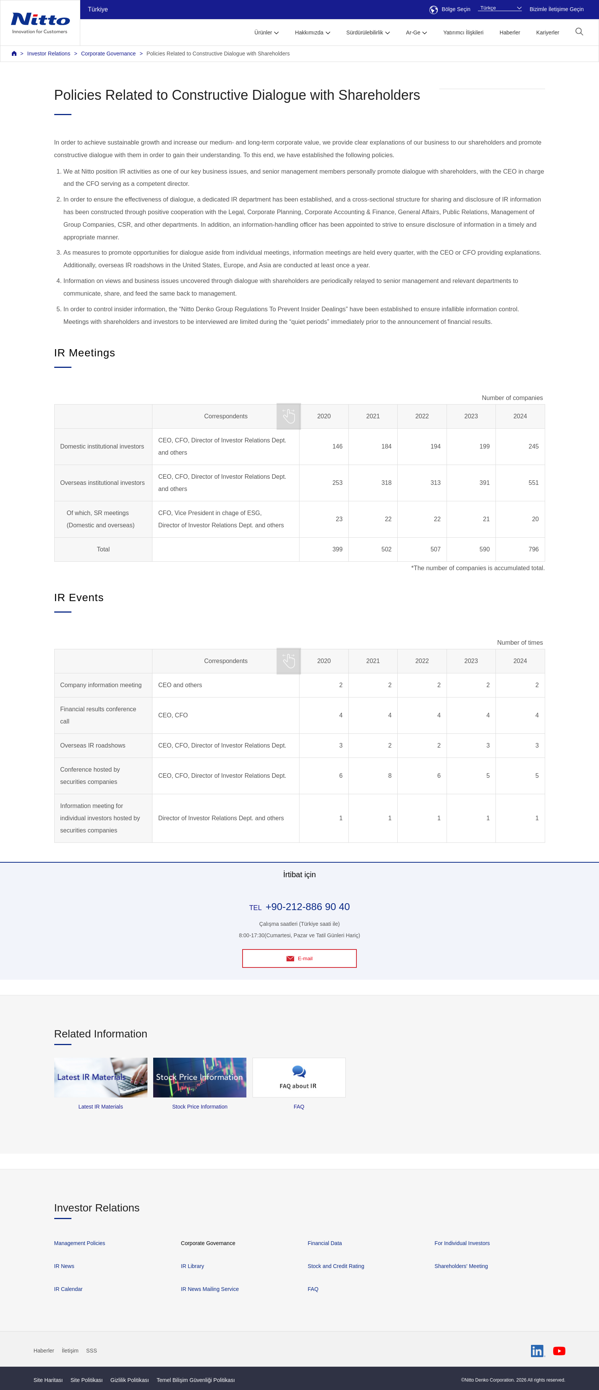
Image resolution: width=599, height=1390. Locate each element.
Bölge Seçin (449, 9)
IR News (64, 1266)
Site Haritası (48, 1380)
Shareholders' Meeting (461, 1266)
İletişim (70, 1351)
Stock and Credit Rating (336, 1266)
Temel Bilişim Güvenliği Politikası (196, 1380)
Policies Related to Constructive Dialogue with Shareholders (218, 53)
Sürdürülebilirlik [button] (364, 32)
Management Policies (79, 1243)
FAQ (313, 1289)
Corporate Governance (108, 53)
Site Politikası (86, 1380)
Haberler (510, 32)
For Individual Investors (462, 1243)
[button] (579, 31)
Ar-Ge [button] (413, 32)
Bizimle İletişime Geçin (556, 9)
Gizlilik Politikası (129, 1380)
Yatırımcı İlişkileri (463, 32)
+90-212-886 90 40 (308, 906)
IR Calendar (68, 1289)
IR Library (192, 1266)
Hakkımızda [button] (309, 32)
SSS (91, 1351)
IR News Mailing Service (210, 1289)
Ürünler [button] (263, 32)
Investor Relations (48, 53)
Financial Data (325, 1243)
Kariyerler (547, 32)
